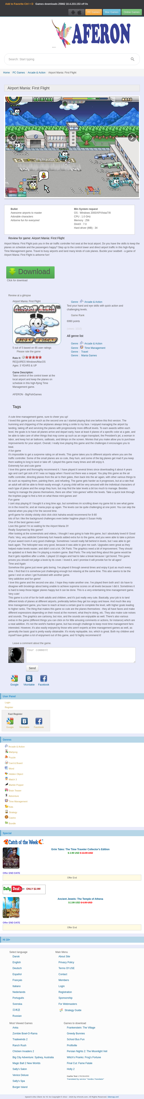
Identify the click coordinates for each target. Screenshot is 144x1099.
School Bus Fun (76, 1039)
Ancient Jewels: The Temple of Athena (80, 898)
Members (64, 980)
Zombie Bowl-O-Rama (25, 1033)
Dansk (16, 956)
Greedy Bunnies (76, 1033)
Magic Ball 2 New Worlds (26, 1063)
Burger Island (20, 1087)
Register (9, 707)
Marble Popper (14, 784)
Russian (17, 1015)
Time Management (16, 801)
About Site (64, 956)
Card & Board (13, 762)
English (17, 962)
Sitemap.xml (113, 1097)
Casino (10, 817)
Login (7, 702)
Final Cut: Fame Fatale (79, 1063)
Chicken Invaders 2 (23, 1051)
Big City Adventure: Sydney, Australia (33, 1057)
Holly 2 (71, 1069)
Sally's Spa (19, 1081)
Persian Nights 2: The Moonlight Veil (87, 1051)
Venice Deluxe (21, 1075)
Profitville (72, 1045)
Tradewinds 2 (20, 1039)
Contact (63, 974)
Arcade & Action (36, 72)
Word (9, 768)
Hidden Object (14, 773)
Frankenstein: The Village (81, 1027)
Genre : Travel (79, 351)
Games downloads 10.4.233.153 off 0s (46, 4)
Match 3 (11, 779)
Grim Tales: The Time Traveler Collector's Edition (80, 849)
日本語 (16, 1009)
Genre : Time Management (88, 348)
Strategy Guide (70, 1010)
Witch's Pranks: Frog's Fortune (84, 1057)
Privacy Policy (66, 962)
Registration (65, 992)
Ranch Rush (19, 1045)
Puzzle (10, 757)
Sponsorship (66, 997)
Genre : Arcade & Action (86, 301)
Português (18, 997)
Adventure (12, 795)
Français (17, 980)
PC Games (94, 12)
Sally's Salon (20, 1069)
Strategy (11, 812)
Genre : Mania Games (84, 355)
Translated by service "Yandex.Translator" (85, 1079)
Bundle (10, 823)
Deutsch (17, 968)
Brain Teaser (13, 790)
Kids (9, 806)
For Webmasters (68, 1004)
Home (6, 72)
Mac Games (112, 12)
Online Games (132, 12)
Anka (15, 1027)
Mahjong (11, 751)
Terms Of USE (67, 968)
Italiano (17, 986)
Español (17, 974)
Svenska (17, 1004)
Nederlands (19, 992)
